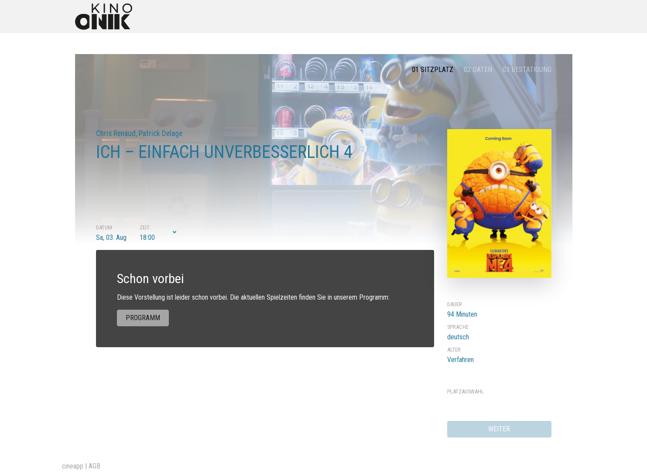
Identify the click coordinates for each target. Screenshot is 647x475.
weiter (499, 429)
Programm (143, 318)
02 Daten (478, 69)
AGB (94, 466)
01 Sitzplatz (432, 69)
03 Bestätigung (527, 69)
